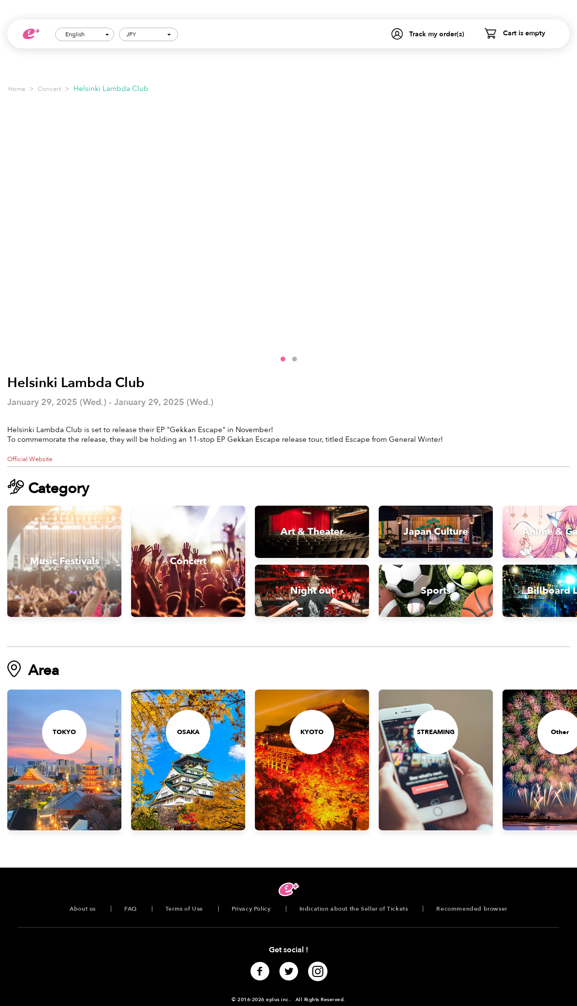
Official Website (29, 459)
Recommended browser (471, 909)
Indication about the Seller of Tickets (353, 909)
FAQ (130, 909)
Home (16, 89)
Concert (49, 89)
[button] (283, 359)
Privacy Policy (251, 909)
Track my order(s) (436, 34)
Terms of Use (184, 909)
